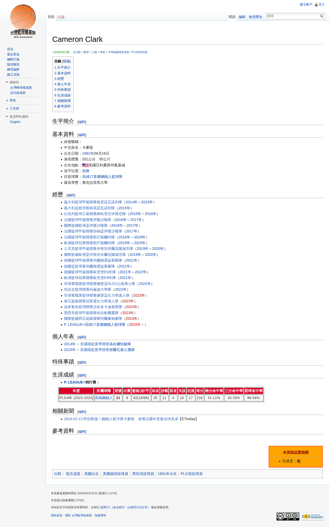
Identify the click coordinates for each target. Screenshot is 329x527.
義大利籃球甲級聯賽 (80, 202)
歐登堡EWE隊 (104, 272)
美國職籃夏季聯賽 (94, 344)
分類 (57, 474)
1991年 (88, 153)
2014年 (132, 202)
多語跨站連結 (19, 116)
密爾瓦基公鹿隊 (122, 350)
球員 (102, 52)
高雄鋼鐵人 (104, 398)
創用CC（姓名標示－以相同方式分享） (125, 507)
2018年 (124, 237)
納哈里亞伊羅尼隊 (111, 214)
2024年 (132, 318)
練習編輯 (13, 69)
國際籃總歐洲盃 (76, 225)
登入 (322, 4)
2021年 (132, 260)
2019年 (140, 237)
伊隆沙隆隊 (102, 220)
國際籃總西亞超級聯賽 (82, 318)
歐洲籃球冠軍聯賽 (78, 243)
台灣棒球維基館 (21, 87)
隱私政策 (56, 515)
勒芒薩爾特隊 (104, 237)
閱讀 (232, 17)
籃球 (86, 52)
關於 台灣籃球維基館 (78, 515)
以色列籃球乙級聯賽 (80, 214)
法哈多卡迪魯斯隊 (107, 307)
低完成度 (73, 474)
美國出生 (91, 474)
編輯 (82, 122)
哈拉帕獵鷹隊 (108, 313)
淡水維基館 (18, 93)
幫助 (13, 100)
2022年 (141, 272)
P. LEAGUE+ (74, 324)
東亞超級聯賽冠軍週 (80, 301)
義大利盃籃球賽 (76, 208)
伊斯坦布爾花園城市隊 (115, 248)
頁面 (51, 17)
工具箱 (14, 108)
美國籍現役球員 (115, 474)
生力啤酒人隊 (119, 295)
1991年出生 (167, 474)
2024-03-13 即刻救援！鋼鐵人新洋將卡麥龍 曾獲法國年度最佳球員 (119, 419)
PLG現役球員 (139, 52)
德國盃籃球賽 (75, 266)
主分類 (77, 52)
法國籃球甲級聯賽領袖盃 (84, 231)
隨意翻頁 (13, 64)
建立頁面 (13, 74)
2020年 (158, 248)
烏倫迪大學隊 (100, 289)
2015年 (147, 202)
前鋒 (85, 171)
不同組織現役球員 (118, 52)
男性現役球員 (143, 474)
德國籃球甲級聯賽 (78, 260)
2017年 (136, 220)
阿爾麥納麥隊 (111, 318)
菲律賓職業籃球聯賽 (80, 284)
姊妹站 (14, 82)
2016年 (151, 214)
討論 (61, 17)
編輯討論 (13, 59)
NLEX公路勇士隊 (122, 284)
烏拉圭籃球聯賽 (76, 289)
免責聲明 (100, 515)
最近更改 (13, 54)
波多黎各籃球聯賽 (78, 307)
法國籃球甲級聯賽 (78, 220)
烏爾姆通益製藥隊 (107, 260)
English (15, 122)
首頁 (10, 49)
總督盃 (102, 284)
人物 (94, 52)
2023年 (139, 295)
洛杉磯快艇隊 (120, 344)
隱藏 (66, 61)
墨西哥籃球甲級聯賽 (80, 313)
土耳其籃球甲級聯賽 (80, 248)
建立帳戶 (306, 4)
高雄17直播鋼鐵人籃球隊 (102, 176)
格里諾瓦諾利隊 (109, 202)
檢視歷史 (255, 17)
